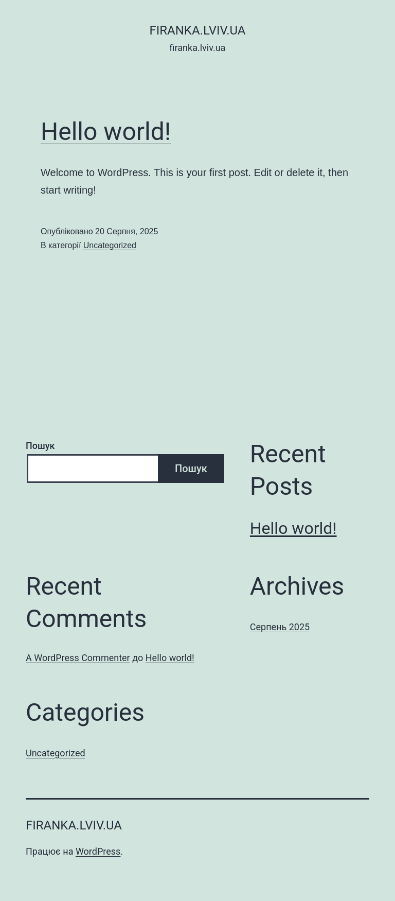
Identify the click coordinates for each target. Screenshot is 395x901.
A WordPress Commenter (78, 657)
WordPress (98, 851)
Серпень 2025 (280, 626)
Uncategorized (109, 245)
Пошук (40, 445)
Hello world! (106, 131)
